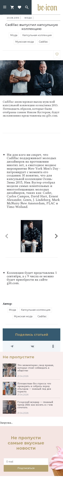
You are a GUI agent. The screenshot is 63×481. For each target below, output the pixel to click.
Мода (28, 18)
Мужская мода (24, 41)
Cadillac (43, 41)
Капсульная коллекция (37, 35)
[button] (4, 7)
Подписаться (25, 468)
